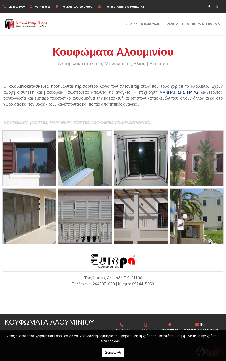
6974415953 (43, 6)
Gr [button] (218, 23)
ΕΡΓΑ (185, 23)
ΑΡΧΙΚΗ (131, 23)
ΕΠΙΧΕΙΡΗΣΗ (150, 23)
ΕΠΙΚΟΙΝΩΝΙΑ (202, 23)
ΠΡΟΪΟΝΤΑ (170, 23)
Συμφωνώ (113, 352)
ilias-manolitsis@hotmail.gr (124, 6)
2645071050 (17, 6)
